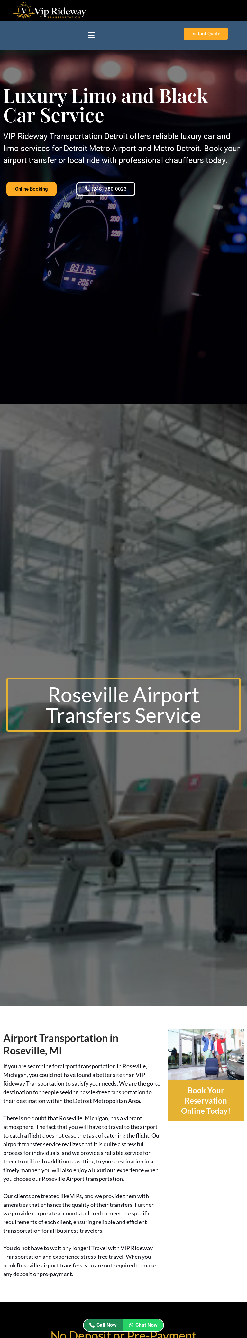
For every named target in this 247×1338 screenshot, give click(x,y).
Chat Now (143, 1325)
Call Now (103, 1325)
